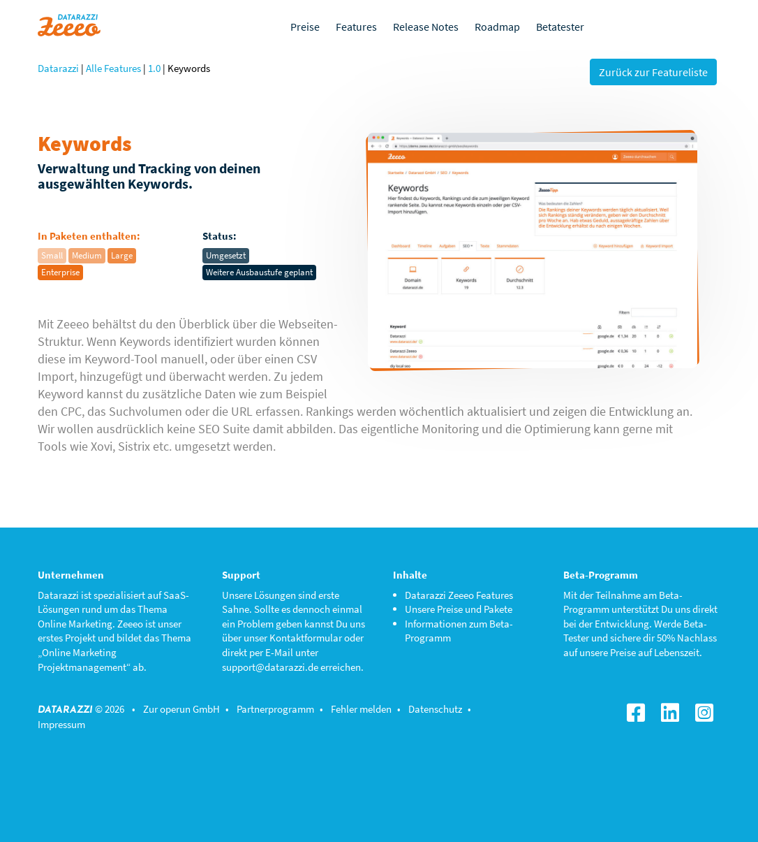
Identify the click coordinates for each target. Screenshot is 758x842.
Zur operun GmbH (181, 709)
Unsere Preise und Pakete (458, 609)
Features (356, 27)
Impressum (61, 724)
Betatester (560, 27)
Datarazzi (58, 68)
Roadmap (497, 27)
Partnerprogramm (275, 709)
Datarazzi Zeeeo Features (459, 595)
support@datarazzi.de (270, 667)
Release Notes (426, 27)
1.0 (154, 68)
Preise (305, 27)
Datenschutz (435, 709)
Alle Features (113, 68)
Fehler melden (361, 709)
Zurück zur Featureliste (653, 72)
